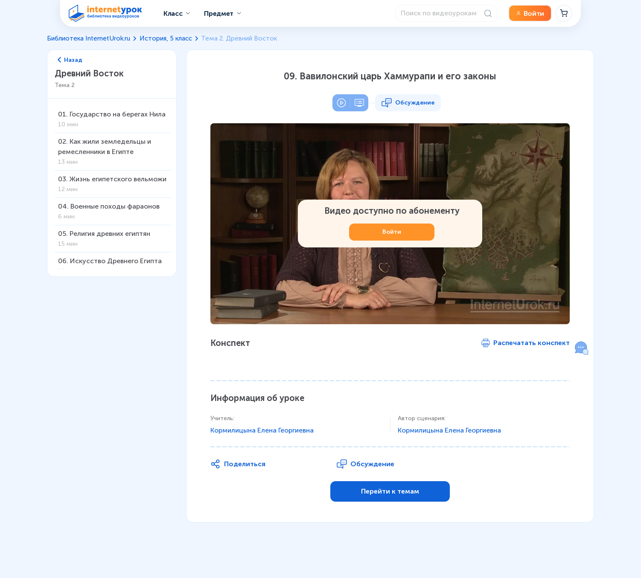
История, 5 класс (166, 38)
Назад (70, 60)
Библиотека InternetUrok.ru (88, 38)
